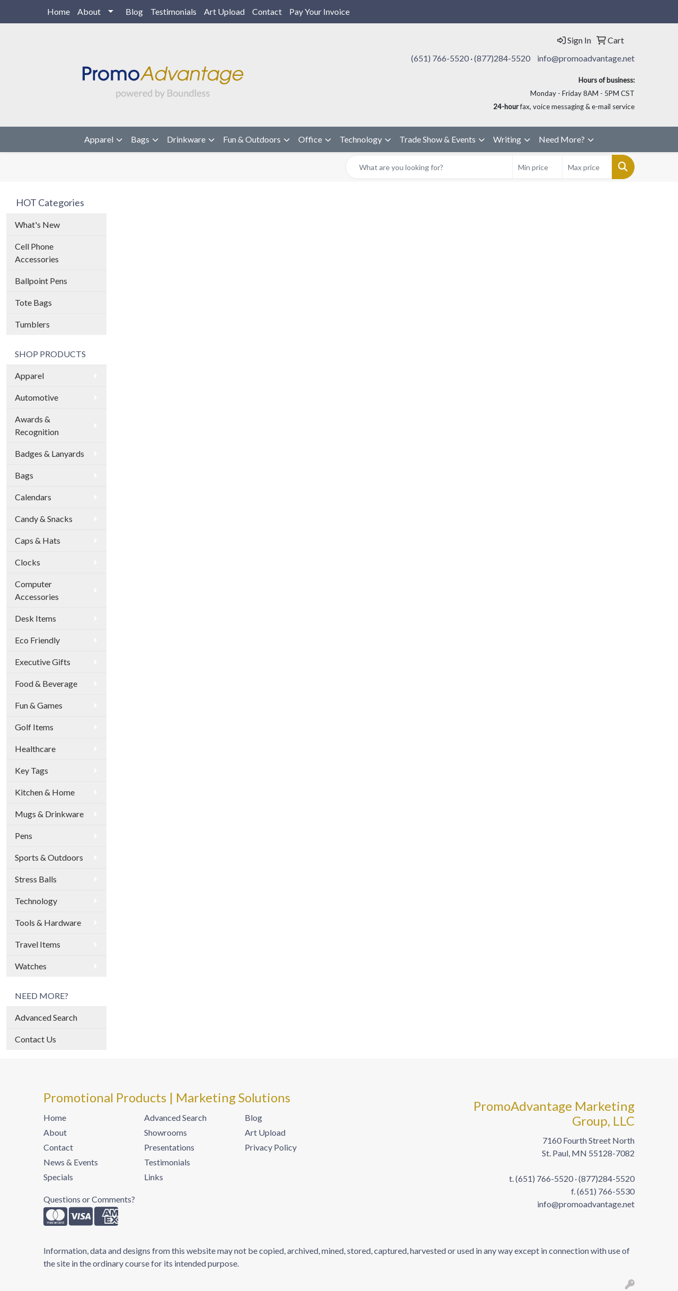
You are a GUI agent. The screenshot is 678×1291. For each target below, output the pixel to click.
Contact (267, 11)
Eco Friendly (37, 640)
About (89, 11)
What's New (37, 224)
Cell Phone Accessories (37, 252)
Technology (361, 139)
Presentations (169, 1147)
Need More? (562, 139)
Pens (23, 835)
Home (58, 11)
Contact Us (35, 1039)
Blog (134, 11)
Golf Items (34, 727)
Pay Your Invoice (319, 11)
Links (153, 1177)
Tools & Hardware (48, 922)
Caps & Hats (37, 540)
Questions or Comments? (89, 1199)
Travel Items (37, 944)
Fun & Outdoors (252, 139)
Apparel (98, 139)
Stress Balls (36, 879)
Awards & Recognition (37, 425)
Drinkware (186, 139)
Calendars (33, 497)
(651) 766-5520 (440, 58)
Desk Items (35, 618)
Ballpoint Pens (41, 281)
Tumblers (32, 324)
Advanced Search (46, 1017)
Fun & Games (39, 705)
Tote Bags (33, 302)
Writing (507, 139)
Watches (31, 966)
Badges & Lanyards (49, 453)
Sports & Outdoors (49, 857)
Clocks (27, 562)
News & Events (70, 1162)
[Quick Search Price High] (587, 167)
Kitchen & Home (45, 792)
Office (310, 139)
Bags (140, 139)
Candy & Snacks (44, 519)
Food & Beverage (46, 683)
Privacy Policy (271, 1147)
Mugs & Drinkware (49, 814)
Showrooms (165, 1132)
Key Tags (31, 770)
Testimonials (173, 11)
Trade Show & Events (437, 139)
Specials (58, 1177)
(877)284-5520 (502, 58)
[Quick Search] (429, 167)
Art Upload (224, 11)
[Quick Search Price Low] (537, 167)
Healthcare (35, 749)
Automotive (36, 397)
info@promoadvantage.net (586, 58)
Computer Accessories (37, 590)
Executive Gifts (42, 662)
